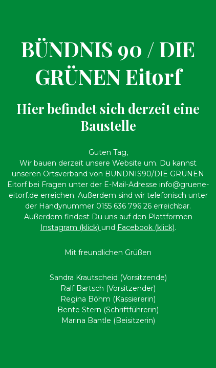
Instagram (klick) (70, 227)
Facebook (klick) (146, 227)
